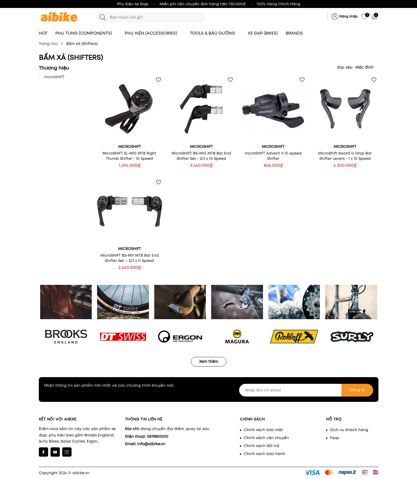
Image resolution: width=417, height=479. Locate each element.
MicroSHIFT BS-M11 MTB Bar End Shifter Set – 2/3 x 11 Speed (129, 258)
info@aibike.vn (151, 444)
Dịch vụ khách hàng (349, 429)
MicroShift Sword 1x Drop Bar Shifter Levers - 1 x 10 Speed (345, 156)
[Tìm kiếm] (103, 17)
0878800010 (157, 436)
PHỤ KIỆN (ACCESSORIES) (153, 33)
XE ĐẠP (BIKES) (263, 33)
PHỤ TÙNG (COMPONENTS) (86, 33)
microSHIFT (54, 77)
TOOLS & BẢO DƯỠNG (215, 33)
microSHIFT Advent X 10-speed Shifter (273, 156)
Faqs (334, 437)
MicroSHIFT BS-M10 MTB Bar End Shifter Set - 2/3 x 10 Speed (201, 156)
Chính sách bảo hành (264, 453)
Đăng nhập (348, 16)
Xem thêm (208, 361)
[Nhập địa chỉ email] (306, 390)
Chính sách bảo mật (263, 429)
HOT (43, 33)
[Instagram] (67, 452)
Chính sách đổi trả (261, 445)
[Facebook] (43, 452)
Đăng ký (357, 390)
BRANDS (297, 33)
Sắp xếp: (345, 67)
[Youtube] (55, 452)
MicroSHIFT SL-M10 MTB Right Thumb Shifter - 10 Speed (129, 156)
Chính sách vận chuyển (266, 437)
